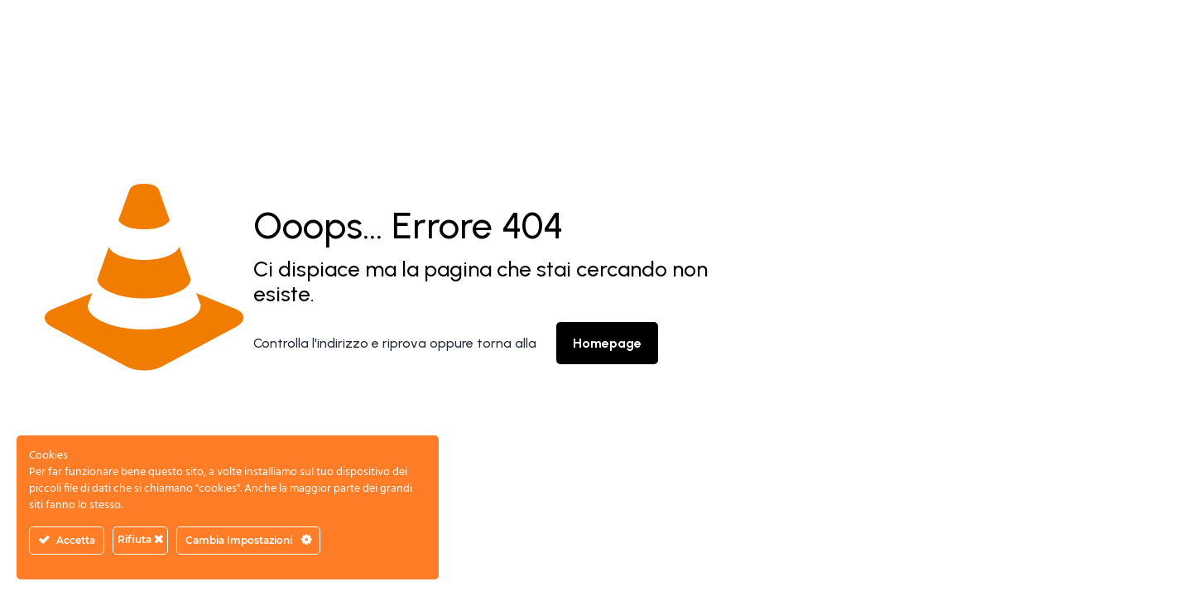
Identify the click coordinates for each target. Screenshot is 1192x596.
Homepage (607, 343)
